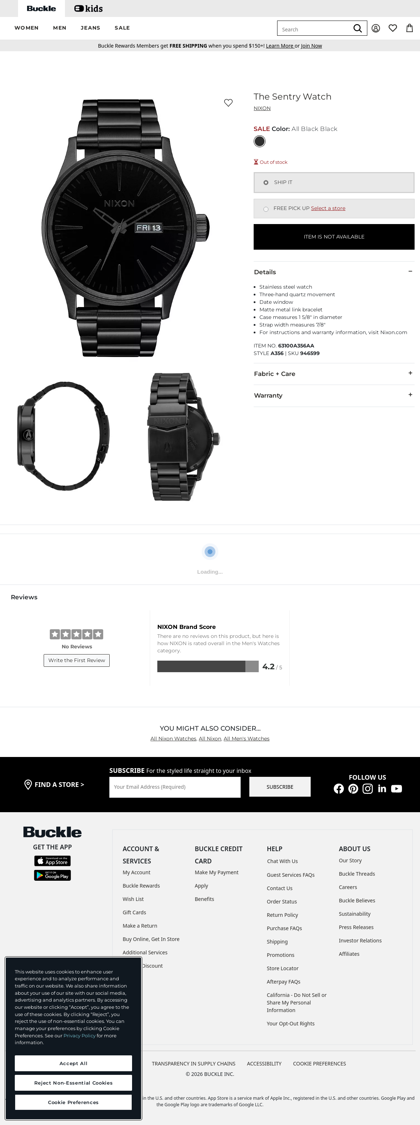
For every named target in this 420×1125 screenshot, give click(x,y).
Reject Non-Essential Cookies (73, 1083)
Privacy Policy (80, 1035)
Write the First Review (76, 660)
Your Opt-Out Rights (291, 1023)
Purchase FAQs (284, 928)
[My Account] (375, 28)
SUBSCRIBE (280, 786)
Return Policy (282, 914)
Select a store (328, 208)
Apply (201, 885)
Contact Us (280, 888)
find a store (59, 784)
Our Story (350, 860)
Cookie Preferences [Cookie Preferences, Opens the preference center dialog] (73, 1102)
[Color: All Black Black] (259, 141)
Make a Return (140, 925)
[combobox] (313, 28)
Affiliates (349, 953)
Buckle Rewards (141, 885)
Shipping (277, 941)
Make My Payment (217, 872)
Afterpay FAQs (284, 981)
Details (334, 272)
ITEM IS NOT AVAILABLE (334, 236)
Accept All (74, 1063)
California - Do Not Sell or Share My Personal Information (297, 1003)
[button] (26, 28)
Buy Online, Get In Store (151, 939)
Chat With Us (282, 861)
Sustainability (355, 913)
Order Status (282, 901)
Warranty (334, 395)
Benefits (204, 899)
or (283, 45)
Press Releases (356, 927)
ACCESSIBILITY (264, 1063)
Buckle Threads (357, 873)
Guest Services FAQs (291, 874)
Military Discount (143, 965)
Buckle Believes (357, 900)
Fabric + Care (334, 373)
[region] (73, 1038)
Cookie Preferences (319, 1063)
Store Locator (283, 968)
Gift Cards (134, 912)
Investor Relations (360, 940)
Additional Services (145, 952)
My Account (136, 872)
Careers (348, 887)
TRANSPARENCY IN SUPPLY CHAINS (194, 1063)
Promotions (281, 954)
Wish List (133, 899)
